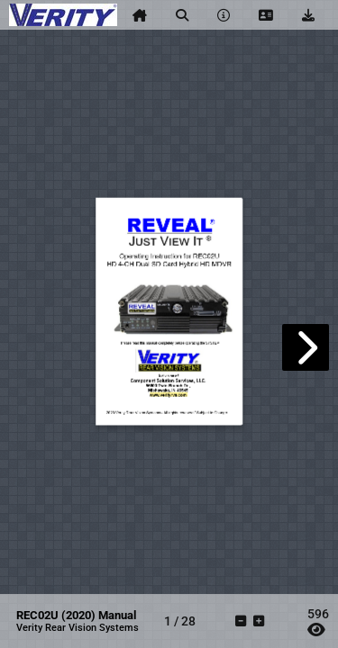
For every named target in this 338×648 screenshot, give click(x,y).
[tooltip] (139, 15)
